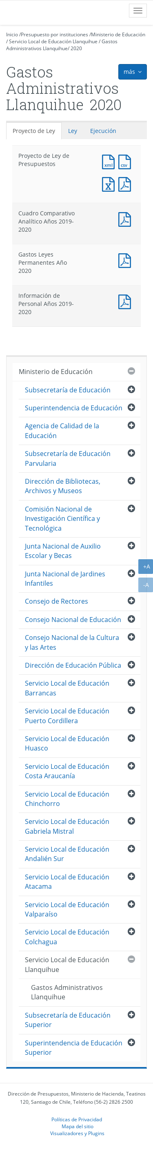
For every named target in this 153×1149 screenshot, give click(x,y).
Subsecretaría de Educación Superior (68, 1020)
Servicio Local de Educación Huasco (67, 743)
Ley (72, 131)
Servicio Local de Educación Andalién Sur (67, 854)
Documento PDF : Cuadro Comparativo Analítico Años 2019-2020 (126, 218)
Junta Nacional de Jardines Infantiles (65, 578)
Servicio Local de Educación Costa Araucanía (67, 771)
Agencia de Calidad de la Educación (62, 430)
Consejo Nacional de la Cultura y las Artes (72, 642)
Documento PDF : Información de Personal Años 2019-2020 (126, 301)
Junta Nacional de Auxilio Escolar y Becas (63, 551)
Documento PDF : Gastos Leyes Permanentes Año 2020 (126, 259)
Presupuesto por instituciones (54, 34)
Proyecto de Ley (34, 131)
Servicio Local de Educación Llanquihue (53, 41)
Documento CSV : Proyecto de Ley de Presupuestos (126, 161)
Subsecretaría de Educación (68, 389)
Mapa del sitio (77, 1126)
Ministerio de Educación (118, 34)
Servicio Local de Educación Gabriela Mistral (67, 826)
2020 (76, 48)
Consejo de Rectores (56, 601)
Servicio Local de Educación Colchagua (67, 937)
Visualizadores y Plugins (77, 1133)
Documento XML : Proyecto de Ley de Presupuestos (110, 161)
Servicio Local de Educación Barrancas (67, 688)
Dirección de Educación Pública (73, 665)
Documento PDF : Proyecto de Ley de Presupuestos (126, 183)
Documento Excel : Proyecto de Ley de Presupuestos (110, 183)
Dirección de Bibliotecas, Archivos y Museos (62, 486)
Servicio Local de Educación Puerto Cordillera (67, 715)
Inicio (12, 34)
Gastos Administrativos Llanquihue (62, 45)
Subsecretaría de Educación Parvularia (68, 458)
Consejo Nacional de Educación (73, 619)
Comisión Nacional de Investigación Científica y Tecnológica (62, 519)
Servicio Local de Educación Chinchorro (67, 799)
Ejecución (103, 131)
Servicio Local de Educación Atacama (67, 881)
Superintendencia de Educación (73, 407)
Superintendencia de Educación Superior (73, 1047)
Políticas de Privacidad (76, 1119)
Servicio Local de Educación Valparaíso (67, 909)
